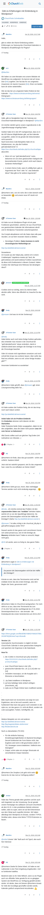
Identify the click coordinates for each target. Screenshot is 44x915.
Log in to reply (37, 26)
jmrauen (8, 283)
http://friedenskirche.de (9, 727)
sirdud (8, 796)
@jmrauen (5, 314)
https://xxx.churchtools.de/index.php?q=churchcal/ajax (21, 149)
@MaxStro (5, 72)
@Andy (4, 337)
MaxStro (8, 34)
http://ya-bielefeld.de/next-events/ (13, 248)
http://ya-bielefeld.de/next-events (13, 722)
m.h (7, 68)
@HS (3, 542)
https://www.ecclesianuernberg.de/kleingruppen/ (18, 98)
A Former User (11, 114)
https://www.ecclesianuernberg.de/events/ (24, 93)
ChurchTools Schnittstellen (14, 18)
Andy (8, 310)
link (7, 82)
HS (7, 453)
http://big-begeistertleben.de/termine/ (14, 724)
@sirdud (4, 839)
